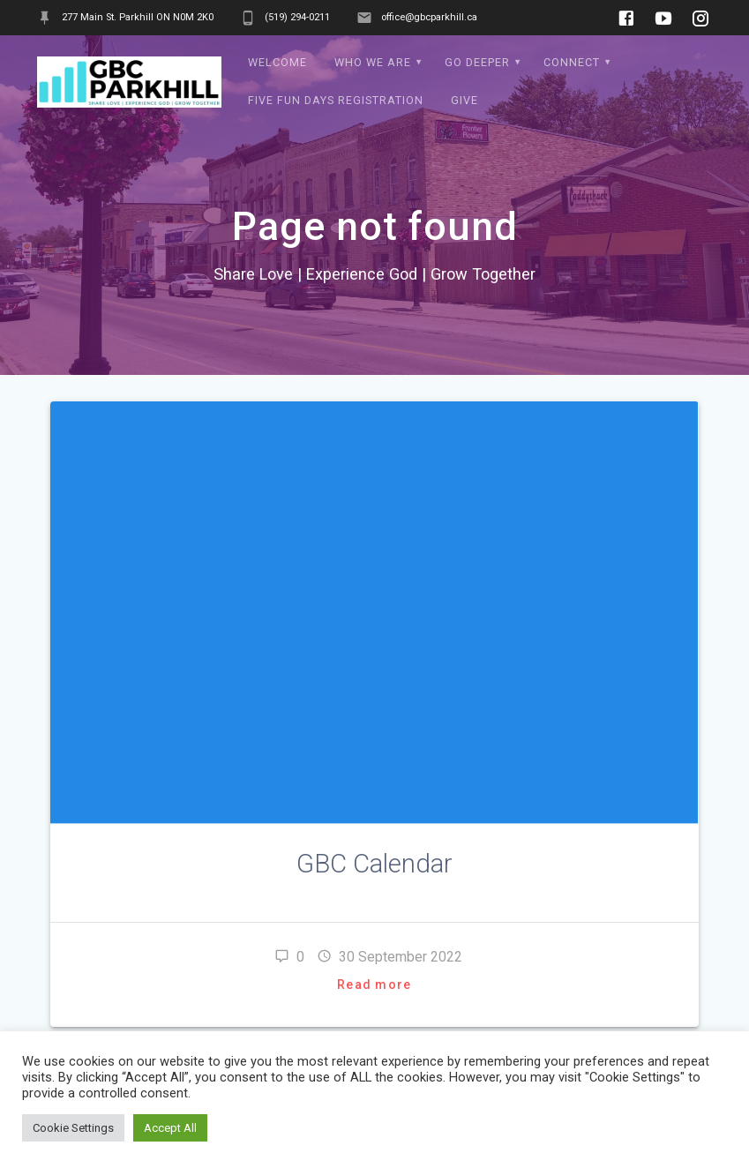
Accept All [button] (170, 1127)
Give (464, 100)
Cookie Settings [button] (73, 1127)
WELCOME (277, 62)
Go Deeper (477, 62)
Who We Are (372, 62)
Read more (374, 984)
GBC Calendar (374, 864)
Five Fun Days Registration (335, 100)
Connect (571, 62)
